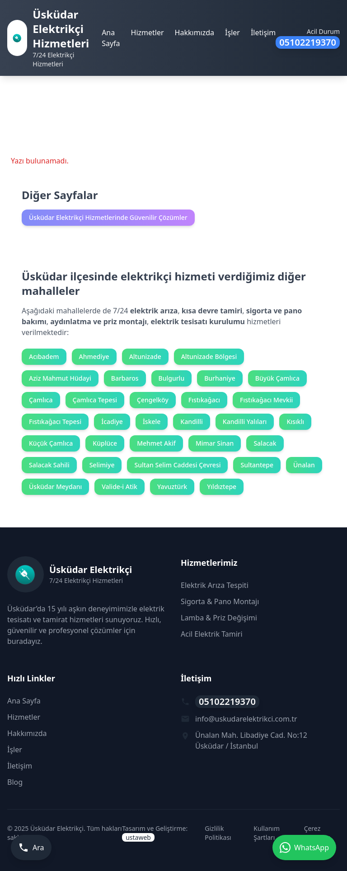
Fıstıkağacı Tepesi (55, 421)
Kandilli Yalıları (245, 421)
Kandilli (191, 421)
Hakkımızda (194, 32)
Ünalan (304, 465)
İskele (151, 421)
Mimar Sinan (215, 443)
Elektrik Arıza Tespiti (215, 585)
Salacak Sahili (49, 465)
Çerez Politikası (317, 833)
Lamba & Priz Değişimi (219, 618)
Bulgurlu (172, 378)
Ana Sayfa (111, 38)
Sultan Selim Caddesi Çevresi (177, 465)
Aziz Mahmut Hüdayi (60, 378)
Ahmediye (94, 356)
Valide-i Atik (119, 486)
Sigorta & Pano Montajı (220, 601)
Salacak (264, 443)
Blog (15, 782)
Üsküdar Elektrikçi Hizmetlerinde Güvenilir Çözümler (108, 217)
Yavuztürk (172, 486)
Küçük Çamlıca (51, 443)
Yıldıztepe (221, 486)
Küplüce (105, 443)
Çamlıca (41, 400)
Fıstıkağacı (204, 400)
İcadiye (112, 421)
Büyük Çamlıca (277, 378)
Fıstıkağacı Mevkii (266, 400)
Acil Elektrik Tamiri (212, 634)
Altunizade (145, 356)
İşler (232, 32)
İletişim (263, 32)
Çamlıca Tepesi (95, 400)
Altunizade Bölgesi (209, 356)
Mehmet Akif (156, 443)
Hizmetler (147, 32)
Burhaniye (219, 378)
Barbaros (125, 378)
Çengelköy (153, 400)
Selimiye (102, 465)
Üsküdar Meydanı (55, 486)
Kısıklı (295, 421)
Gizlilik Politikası (218, 833)
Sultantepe (256, 465)
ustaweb (138, 837)
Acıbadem (44, 356)
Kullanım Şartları (266, 833)
